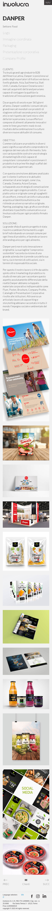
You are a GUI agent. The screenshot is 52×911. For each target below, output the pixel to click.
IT (3, 897)
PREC (6, 884)
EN (22, 895)
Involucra (18, 4)
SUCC (46, 884)
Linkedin (44, 896)
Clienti (26, 884)
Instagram (38, 896)
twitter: (32, 896)
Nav (48, 2)
